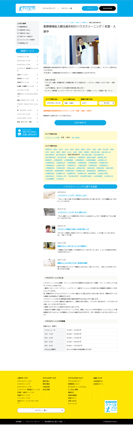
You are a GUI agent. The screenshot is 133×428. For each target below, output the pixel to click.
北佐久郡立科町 (91, 158)
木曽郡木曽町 (60, 174)
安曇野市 (105, 153)
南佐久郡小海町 (50, 155)
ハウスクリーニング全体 (53, 138)
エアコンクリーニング (24, 62)
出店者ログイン (98, 387)
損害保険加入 (23, 27)
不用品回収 (46, 390)
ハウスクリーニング (23, 58)
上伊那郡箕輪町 (106, 161)
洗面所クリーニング (23, 85)
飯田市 (81, 150)
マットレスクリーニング (25, 124)
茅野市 (73, 153)
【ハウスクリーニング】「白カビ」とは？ (78, 198)
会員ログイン (72, 402)
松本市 (62, 150)
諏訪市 (87, 150)
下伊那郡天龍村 (74, 169)
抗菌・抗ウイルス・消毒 (25, 128)
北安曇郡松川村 (74, 177)
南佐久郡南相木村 (87, 155)
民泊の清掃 (46, 393)
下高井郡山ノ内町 (77, 179)
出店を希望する (80, 123)
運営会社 (71, 396)
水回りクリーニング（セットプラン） (26, 99)
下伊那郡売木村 (62, 169)
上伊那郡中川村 (76, 163)
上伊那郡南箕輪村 (63, 163)
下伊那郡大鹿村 (62, 171)
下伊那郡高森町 (50, 166)
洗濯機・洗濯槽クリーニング (26, 90)
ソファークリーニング (24, 120)
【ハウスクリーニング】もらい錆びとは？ (78, 215)
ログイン (90, 9)
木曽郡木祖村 (96, 171)
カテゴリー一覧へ (41, 414)
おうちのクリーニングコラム (77, 390)
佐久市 (85, 153)
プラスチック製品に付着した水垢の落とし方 (79, 232)
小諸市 (99, 150)
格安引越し (46, 385)
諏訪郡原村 (83, 161)
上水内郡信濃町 (50, 182)
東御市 (98, 153)
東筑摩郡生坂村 (83, 174)
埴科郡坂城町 (109, 177)
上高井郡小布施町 (51, 179)
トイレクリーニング (23, 94)
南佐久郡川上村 (62, 155)
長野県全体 (49, 150)
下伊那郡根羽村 (98, 166)
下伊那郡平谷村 (86, 166)
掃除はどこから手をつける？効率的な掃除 (78, 266)
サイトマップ (72, 407)
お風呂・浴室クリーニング (25, 396)
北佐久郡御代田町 (78, 158)
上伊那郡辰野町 (94, 161)
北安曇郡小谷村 (98, 177)
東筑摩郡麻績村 (71, 174)
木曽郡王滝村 (106, 171)
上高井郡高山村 (64, 179)
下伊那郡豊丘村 (50, 171)
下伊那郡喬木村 (98, 169)
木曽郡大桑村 (49, 174)
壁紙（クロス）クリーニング (26, 105)
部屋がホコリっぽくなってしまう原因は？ (78, 249)
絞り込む (107, 104)
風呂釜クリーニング (23, 81)
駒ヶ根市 (48, 153)
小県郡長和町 (49, 161)
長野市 (56, 150)
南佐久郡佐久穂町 (51, 158)
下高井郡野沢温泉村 (104, 179)
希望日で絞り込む (87, 100)
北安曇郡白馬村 (86, 177)
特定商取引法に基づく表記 (53, 425)
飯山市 (67, 153)
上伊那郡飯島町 (50, 163)
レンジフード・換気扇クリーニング (26, 71)
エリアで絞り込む (51, 100)
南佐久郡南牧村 (74, 155)
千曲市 (91, 153)
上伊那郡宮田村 (88, 163)
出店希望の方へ (98, 385)
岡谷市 (75, 150)
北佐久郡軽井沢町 (65, 158)
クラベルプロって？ (49, 9)
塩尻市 (79, 153)
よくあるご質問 (73, 393)
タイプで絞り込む (69, 101)
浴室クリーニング (23, 77)
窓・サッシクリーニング (25, 116)
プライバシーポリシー (33, 425)
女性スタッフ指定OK (26, 37)
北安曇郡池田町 (62, 177)
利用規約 (19, 425)
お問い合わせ (72, 404)
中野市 (55, 153)
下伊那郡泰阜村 (86, 169)
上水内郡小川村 (62, 182)
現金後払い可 (23, 44)
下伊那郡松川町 (100, 163)
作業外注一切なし (25, 34)
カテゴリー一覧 (67, 9)
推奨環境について (73, 387)
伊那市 (105, 150)
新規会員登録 (107, 9)
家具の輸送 (46, 387)
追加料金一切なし (25, 31)
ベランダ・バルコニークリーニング (26, 110)
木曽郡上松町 (73, 171)
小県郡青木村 (102, 158)
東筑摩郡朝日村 (107, 174)
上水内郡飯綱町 (74, 182)
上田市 (68, 150)
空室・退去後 (78, 138)
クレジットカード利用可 (27, 41)
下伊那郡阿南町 (62, 166)
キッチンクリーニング (24, 66)
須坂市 (93, 150)
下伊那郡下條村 (50, 169)
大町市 (61, 153)
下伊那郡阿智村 (74, 166)
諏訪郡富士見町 (73, 161)
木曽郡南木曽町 (85, 171)
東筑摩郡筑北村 (50, 177)
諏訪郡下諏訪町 (61, 161)
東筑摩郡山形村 (95, 174)
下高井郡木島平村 (90, 179)
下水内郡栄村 (85, 182)
